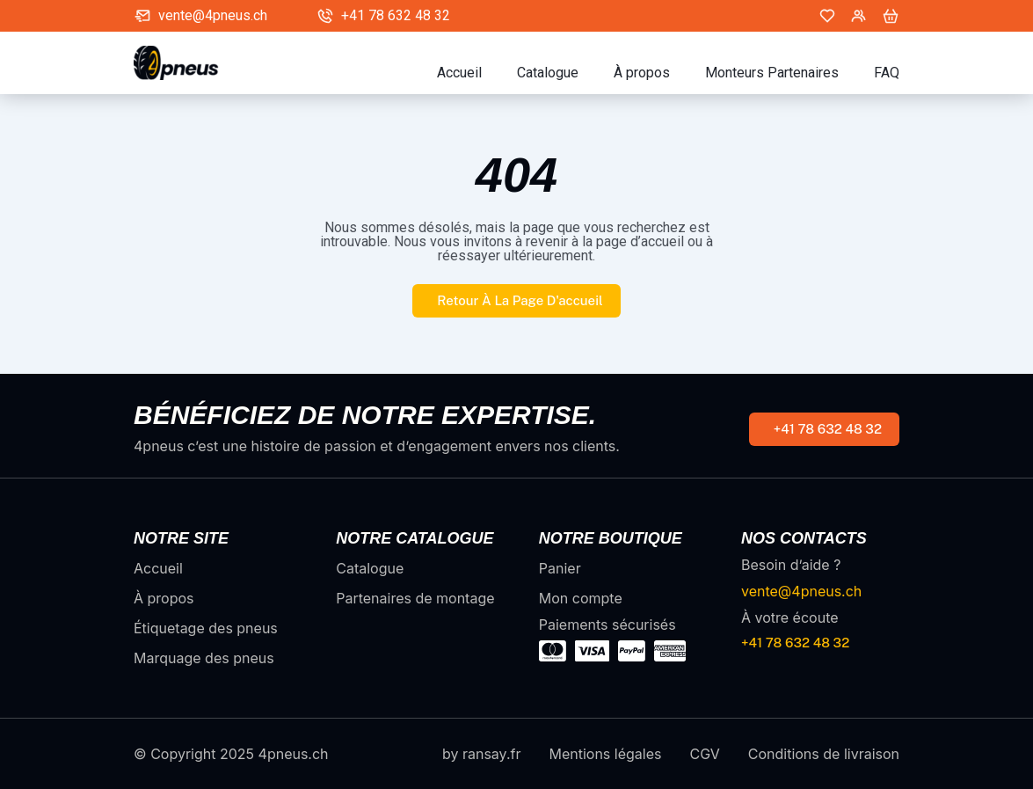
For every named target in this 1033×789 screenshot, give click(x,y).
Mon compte (580, 598)
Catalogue (547, 73)
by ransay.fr (481, 754)
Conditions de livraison (823, 754)
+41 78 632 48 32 (395, 16)
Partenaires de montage (415, 598)
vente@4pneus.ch (212, 16)
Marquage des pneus (204, 658)
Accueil (459, 73)
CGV (704, 754)
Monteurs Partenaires (772, 73)
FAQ (886, 73)
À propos (642, 73)
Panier (560, 568)
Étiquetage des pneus (206, 628)
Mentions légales (605, 754)
